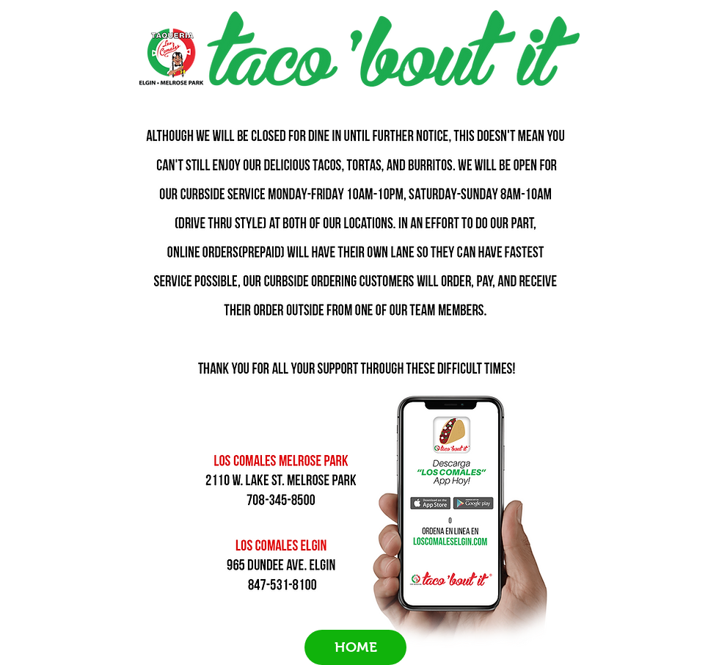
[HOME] (355, 647)
